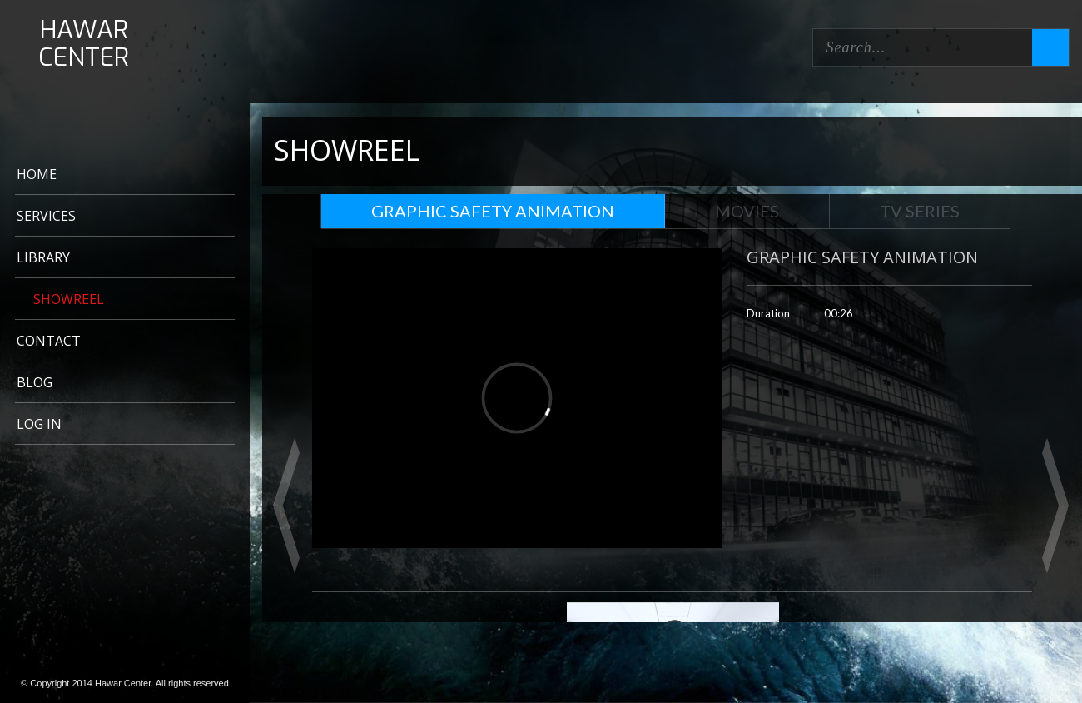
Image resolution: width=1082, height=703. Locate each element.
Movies (747, 211)
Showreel (68, 299)
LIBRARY (43, 257)
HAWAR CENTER (83, 44)
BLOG (34, 382)
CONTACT (49, 341)
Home (37, 174)
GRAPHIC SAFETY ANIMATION (492, 211)
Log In (39, 424)
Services (46, 216)
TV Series (920, 211)
